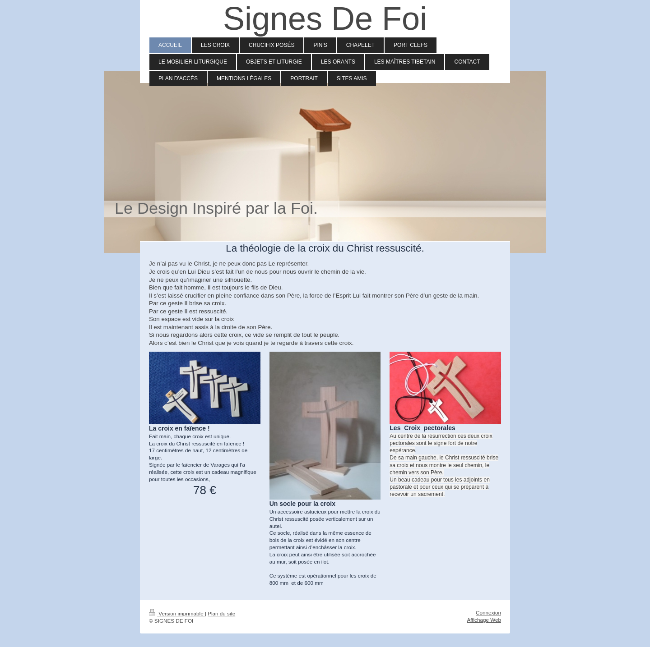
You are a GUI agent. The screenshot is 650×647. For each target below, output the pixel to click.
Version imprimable (177, 613)
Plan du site (221, 613)
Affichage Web (484, 620)
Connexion (488, 612)
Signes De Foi (325, 18)
